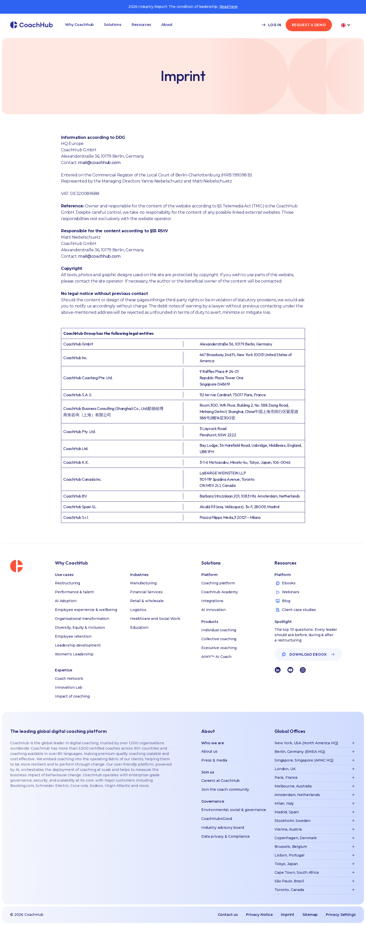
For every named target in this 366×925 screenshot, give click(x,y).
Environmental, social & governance (233, 809)
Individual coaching (218, 630)
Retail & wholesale (146, 601)
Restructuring (67, 583)
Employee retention (73, 636)
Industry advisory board (222, 827)
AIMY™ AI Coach (216, 656)
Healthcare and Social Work (155, 618)
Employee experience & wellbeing (86, 609)
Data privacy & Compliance (225, 836)
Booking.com (22, 785)
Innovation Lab (68, 687)
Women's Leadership (74, 654)
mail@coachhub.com (99, 162)
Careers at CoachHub (220, 780)
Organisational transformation (82, 618)
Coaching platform (218, 583)
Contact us (228, 914)
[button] (79, 25)
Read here (228, 6)
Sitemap (310, 914)
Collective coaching (218, 639)
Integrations (212, 601)
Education (139, 627)
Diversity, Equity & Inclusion (80, 627)
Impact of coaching (72, 696)
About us (209, 751)
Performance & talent (74, 592)
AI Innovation (213, 609)
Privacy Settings (341, 914)
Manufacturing (143, 583)
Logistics (138, 609)
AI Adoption (65, 601)
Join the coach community (225, 789)
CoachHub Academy (219, 592)
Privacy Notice (259, 914)
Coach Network (69, 678)
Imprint (287, 914)
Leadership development (78, 645)
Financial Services (146, 592)
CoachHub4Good (216, 818)
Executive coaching (218, 648)
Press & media (214, 760)
